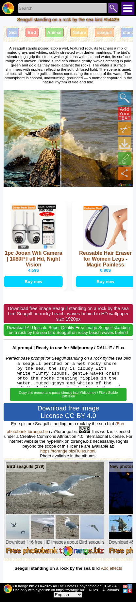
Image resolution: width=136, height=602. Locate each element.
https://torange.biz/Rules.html (67, 451)
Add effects (111, 568)
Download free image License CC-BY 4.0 (68, 412)
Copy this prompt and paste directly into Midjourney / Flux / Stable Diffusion (68, 394)
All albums (110, 590)
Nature (79, 32)
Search (113, 8)
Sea (12, 32)
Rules (93, 590)
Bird (32, 32)
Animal (54, 32)
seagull (104, 32)
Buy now (33, 281)
